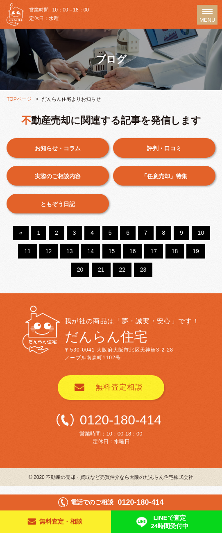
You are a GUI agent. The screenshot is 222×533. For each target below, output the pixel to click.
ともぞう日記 (58, 204)
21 (101, 269)
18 (175, 251)
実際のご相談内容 (58, 176)
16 (132, 251)
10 (201, 232)
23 (143, 269)
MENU (207, 17)
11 (27, 251)
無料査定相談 (119, 387)
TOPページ (19, 99)
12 (48, 251)
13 (69, 251)
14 (90, 251)
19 (196, 251)
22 (122, 269)
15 (112, 251)
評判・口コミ (164, 148)
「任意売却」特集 (164, 176)
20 (80, 269)
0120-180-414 (120, 420)
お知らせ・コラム (58, 148)
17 (153, 251)
